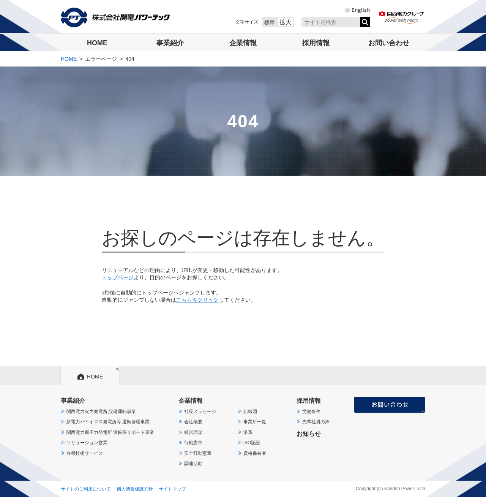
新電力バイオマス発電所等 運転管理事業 (108, 421)
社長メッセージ (200, 411)
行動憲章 (193, 442)
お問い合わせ (388, 43)
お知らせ (309, 434)
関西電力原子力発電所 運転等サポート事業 (110, 432)
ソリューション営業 (86, 442)
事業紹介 (170, 43)
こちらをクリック (197, 300)
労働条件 (311, 411)
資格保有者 (254, 453)
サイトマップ (172, 489)
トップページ (118, 277)
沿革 (247, 432)
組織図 (250, 411)
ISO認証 (251, 442)
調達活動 (193, 463)
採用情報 (316, 43)
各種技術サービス (84, 453)
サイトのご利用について (86, 489)
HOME (97, 43)
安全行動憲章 (197, 453)
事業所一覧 (254, 421)
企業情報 (243, 43)
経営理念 (193, 432)
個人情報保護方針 (135, 489)
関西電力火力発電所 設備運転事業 (101, 411)
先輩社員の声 (316, 421)
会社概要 (193, 421)
